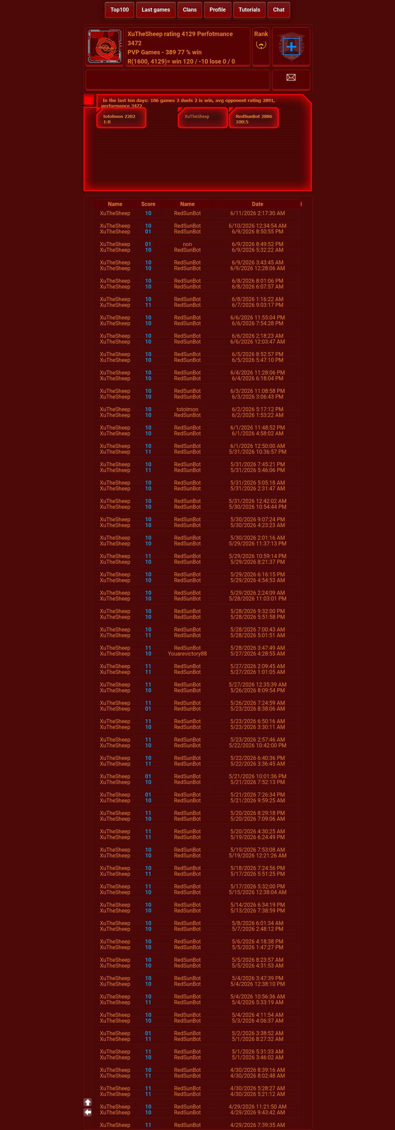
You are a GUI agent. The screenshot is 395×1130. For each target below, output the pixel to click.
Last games (156, 9)
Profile (218, 9)
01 (148, 231)
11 (148, 305)
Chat (278, 9)
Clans (190, 9)
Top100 (119, 9)
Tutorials (250, 9)
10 (148, 213)
